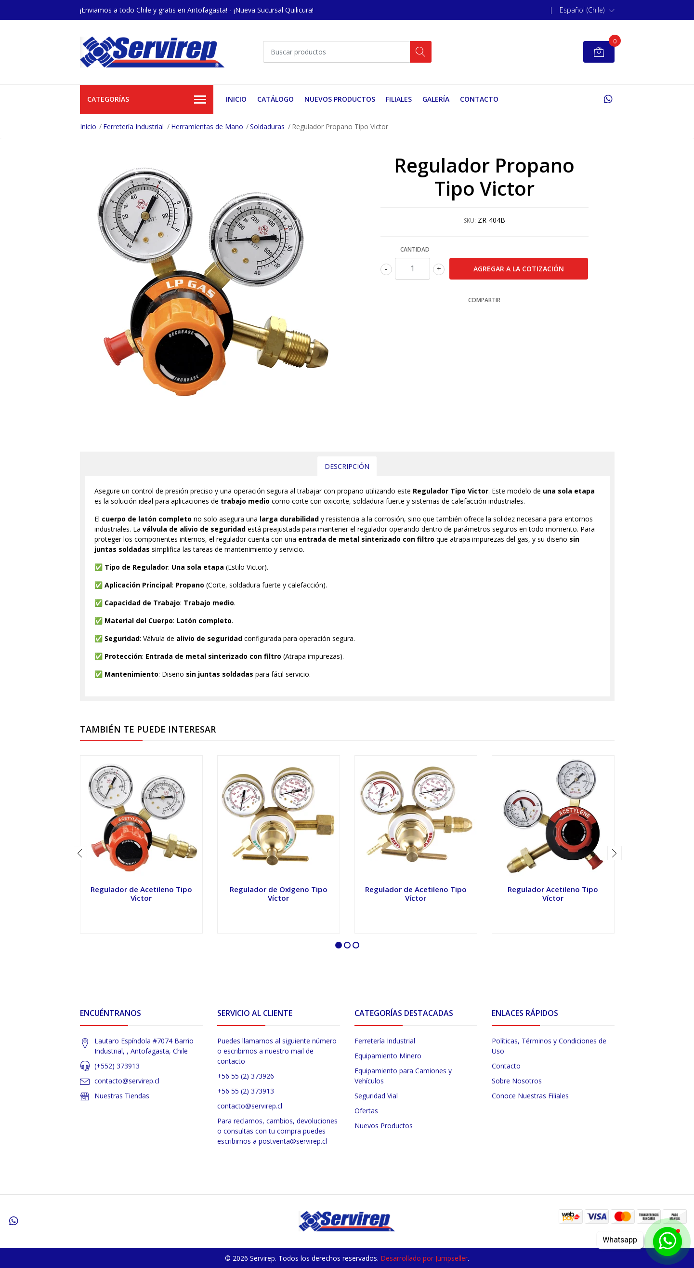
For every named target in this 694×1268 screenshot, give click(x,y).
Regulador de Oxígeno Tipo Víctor (278, 893)
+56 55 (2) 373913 (245, 1090)
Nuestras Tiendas (121, 1095)
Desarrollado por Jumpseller (424, 1258)
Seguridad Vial (376, 1095)
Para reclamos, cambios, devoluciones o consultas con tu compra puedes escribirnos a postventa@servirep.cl (277, 1131)
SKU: (470, 220)
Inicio (236, 99)
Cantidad (415, 249)
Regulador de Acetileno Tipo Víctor (416, 893)
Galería (435, 99)
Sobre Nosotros (517, 1080)
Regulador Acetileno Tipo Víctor (553, 893)
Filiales (399, 99)
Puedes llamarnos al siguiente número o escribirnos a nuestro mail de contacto (277, 1051)
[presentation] (80, 853)
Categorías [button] (147, 99)
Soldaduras (267, 126)
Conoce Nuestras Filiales (530, 1095)
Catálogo (275, 99)
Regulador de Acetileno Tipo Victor (141, 893)
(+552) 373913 (117, 1065)
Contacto (479, 99)
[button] (587, 10)
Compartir (484, 300)
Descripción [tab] (347, 466)
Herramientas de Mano (207, 126)
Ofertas (366, 1110)
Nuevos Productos (339, 99)
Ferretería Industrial (133, 126)
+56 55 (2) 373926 (245, 1076)
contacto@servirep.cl (126, 1080)
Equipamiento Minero (387, 1055)
